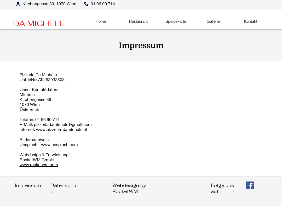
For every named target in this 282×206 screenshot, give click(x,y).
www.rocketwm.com (39, 164)
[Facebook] (250, 185)
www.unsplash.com (59, 144)
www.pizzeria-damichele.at (61, 129)
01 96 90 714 (47, 119)
